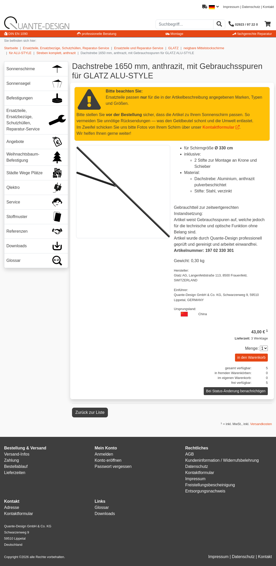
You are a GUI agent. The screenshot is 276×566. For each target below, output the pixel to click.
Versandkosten (261, 424)
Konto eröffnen (108, 460)
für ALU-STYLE (20, 53)
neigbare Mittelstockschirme (203, 48)
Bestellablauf (16, 466)
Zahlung (11, 460)
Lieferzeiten (14, 472)
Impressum (231, 7)
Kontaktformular (218, 127)
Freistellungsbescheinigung (210, 485)
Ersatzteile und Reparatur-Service (138, 48)
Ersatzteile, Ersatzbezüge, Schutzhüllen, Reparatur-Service (66, 48)
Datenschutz (251, 7)
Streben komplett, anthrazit (56, 53)
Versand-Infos (16, 454)
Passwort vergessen (113, 466)
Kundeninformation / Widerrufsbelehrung (222, 460)
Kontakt (268, 7)
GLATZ (173, 48)
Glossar (102, 507)
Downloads (105, 513)
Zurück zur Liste (90, 412)
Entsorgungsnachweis (205, 491)
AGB (189, 454)
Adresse (11, 507)
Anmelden (104, 454)
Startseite (11, 48)
